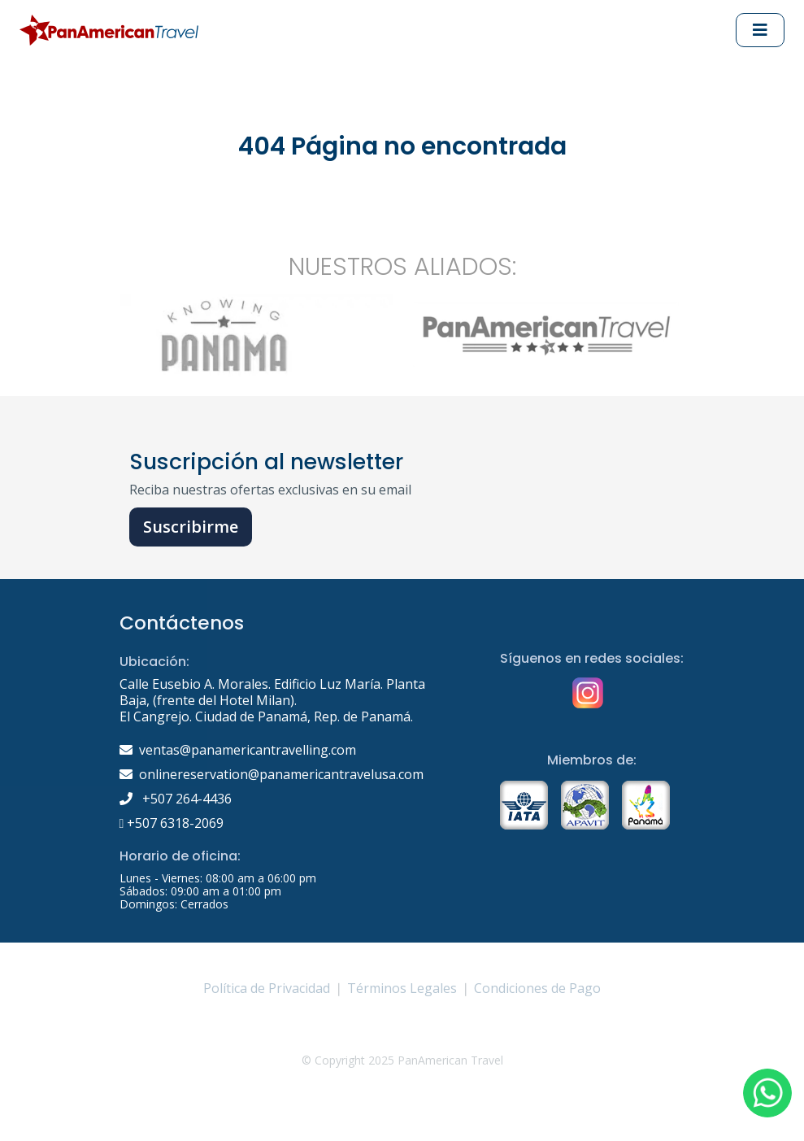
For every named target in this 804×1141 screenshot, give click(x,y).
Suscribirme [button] (190, 527)
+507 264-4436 (176, 799)
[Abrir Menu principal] (760, 30)
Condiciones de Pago (537, 988)
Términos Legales (402, 988)
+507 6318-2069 (172, 823)
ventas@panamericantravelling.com (247, 750)
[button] (767, 1093)
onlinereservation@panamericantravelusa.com (281, 774)
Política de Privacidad (266, 988)
